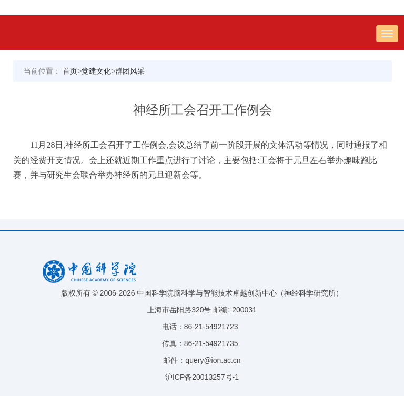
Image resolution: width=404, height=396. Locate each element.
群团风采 (130, 71)
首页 (70, 71)
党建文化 (96, 71)
